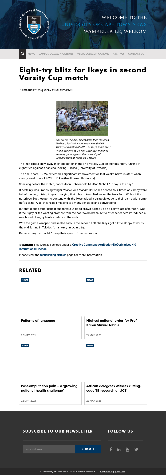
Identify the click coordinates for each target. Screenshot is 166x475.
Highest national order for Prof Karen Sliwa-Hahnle (111, 322)
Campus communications (56, 53)
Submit (88, 449)
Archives (119, 53)
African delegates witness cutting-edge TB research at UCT (113, 388)
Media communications (93, 53)
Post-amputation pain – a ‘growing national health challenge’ (49, 388)
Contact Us (136, 53)
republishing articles (53, 255)
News (31, 53)
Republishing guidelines (112, 471)
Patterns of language (38, 320)
